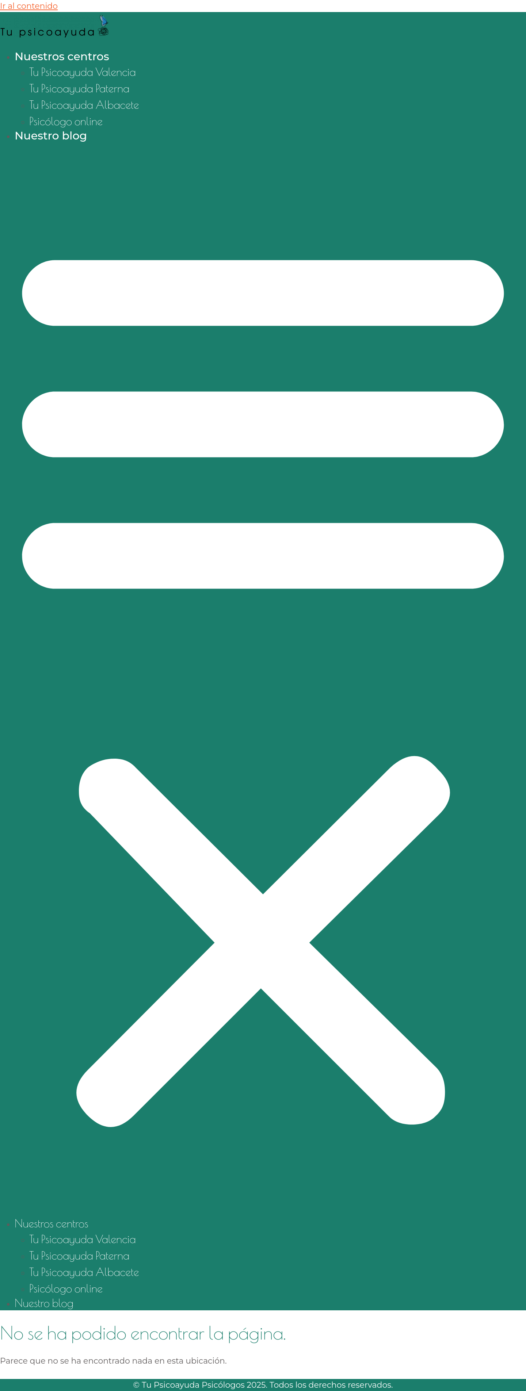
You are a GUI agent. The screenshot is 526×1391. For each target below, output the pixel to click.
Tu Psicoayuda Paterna (79, 88)
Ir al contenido (29, 6)
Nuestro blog (51, 135)
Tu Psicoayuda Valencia (82, 71)
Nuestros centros (62, 56)
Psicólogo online (66, 121)
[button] (263, 680)
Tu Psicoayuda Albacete (84, 104)
